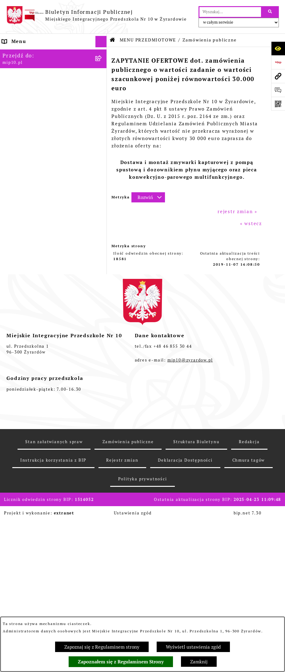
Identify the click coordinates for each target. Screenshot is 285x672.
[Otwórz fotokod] (278, 104)
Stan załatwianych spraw (53, 613)
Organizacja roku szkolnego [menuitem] (38, 373)
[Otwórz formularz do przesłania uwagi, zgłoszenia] (278, 90)
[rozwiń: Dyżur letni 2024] (102, 408)
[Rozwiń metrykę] (148, 197)
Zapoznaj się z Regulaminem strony (101, 647)
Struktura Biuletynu (196, 613)
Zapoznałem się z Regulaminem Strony (121, 662)
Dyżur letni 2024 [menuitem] (24, 408)
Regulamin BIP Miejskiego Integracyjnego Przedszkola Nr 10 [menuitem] (46, 353)
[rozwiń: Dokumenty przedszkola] (102, 315)
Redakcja (249, 613)
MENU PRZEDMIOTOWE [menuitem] (32, 76)
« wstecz (251, 223)
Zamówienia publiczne (128, 613)
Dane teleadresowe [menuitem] (27, 53)
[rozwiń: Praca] (102, 327)
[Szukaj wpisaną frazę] (270, 12)
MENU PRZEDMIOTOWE (148, 40)
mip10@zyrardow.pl (190, 532)
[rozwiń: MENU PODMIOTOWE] (102, 64)
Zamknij (198, 662)
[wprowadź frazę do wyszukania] (230, 12)
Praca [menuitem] (9, 327)
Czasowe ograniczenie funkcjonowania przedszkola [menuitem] (39, 388)
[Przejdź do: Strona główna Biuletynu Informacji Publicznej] (113, 40)
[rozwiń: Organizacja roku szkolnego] (102, 373)
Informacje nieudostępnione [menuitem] (39, 338)
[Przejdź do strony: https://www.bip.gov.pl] (278, 62)
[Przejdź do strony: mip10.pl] (278, 76)
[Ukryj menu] (101, 42)
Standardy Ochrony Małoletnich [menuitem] (44, 419)
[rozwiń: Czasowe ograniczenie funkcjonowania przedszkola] (102, 385)
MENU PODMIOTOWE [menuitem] (29, 64)
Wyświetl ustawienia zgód (193, 647)
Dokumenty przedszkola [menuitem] (33, 315)
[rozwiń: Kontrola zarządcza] (102, 300)
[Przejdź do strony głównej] (96, 15)
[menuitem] (53, 92)
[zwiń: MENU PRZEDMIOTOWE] (102, 76)
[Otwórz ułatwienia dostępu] (278, 48)
